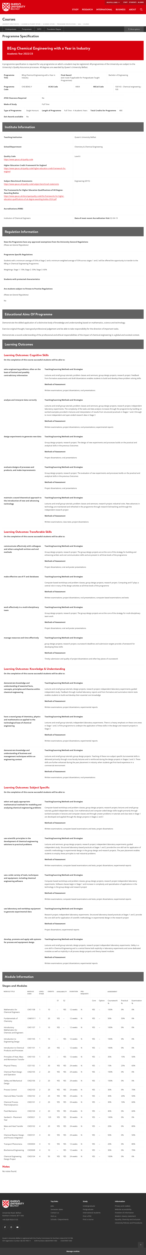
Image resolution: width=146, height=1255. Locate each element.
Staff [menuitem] (125, 2)
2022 (79, 24)
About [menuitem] (132, 9)
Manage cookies (73, 1251)
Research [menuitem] (87, 9)
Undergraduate (10, 29)
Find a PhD (87, 1216)
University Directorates (10, 24)
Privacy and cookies (122, 1206)
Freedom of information (124, 1213)
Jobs (52, 1206)
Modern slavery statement (125, 1216)
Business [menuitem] (120, 9)
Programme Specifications (66, 24)
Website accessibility (123, 1209)
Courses (86, 24)
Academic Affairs (49, 24)
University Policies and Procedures (128, 1223)
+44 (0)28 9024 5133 (10, 1219)
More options (134, 29)
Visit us (53, 1216)
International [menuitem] (104, 9)
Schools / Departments (60, 1219)
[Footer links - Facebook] (5, 1227)
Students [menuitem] (132, 2)
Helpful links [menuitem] (112, 2)
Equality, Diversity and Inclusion (127, 1219)
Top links (54, 1201)
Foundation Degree (54, 29)
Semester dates (57, 1209)
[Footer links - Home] (13, 1204)
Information (120, 1201)
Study (85, 1201)
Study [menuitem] (75, 9)
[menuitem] (141, 9)
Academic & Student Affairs (30, 24)
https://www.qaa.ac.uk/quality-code (18, 159)
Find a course (88, 1219)
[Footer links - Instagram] (11, 1227)
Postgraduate (27, 29)
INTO (39, 29)
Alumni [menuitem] (141, 2)
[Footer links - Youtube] (17, 1227)
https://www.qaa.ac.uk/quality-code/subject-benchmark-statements (31, 184)
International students (92, 1213)
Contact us (55, 1213)
